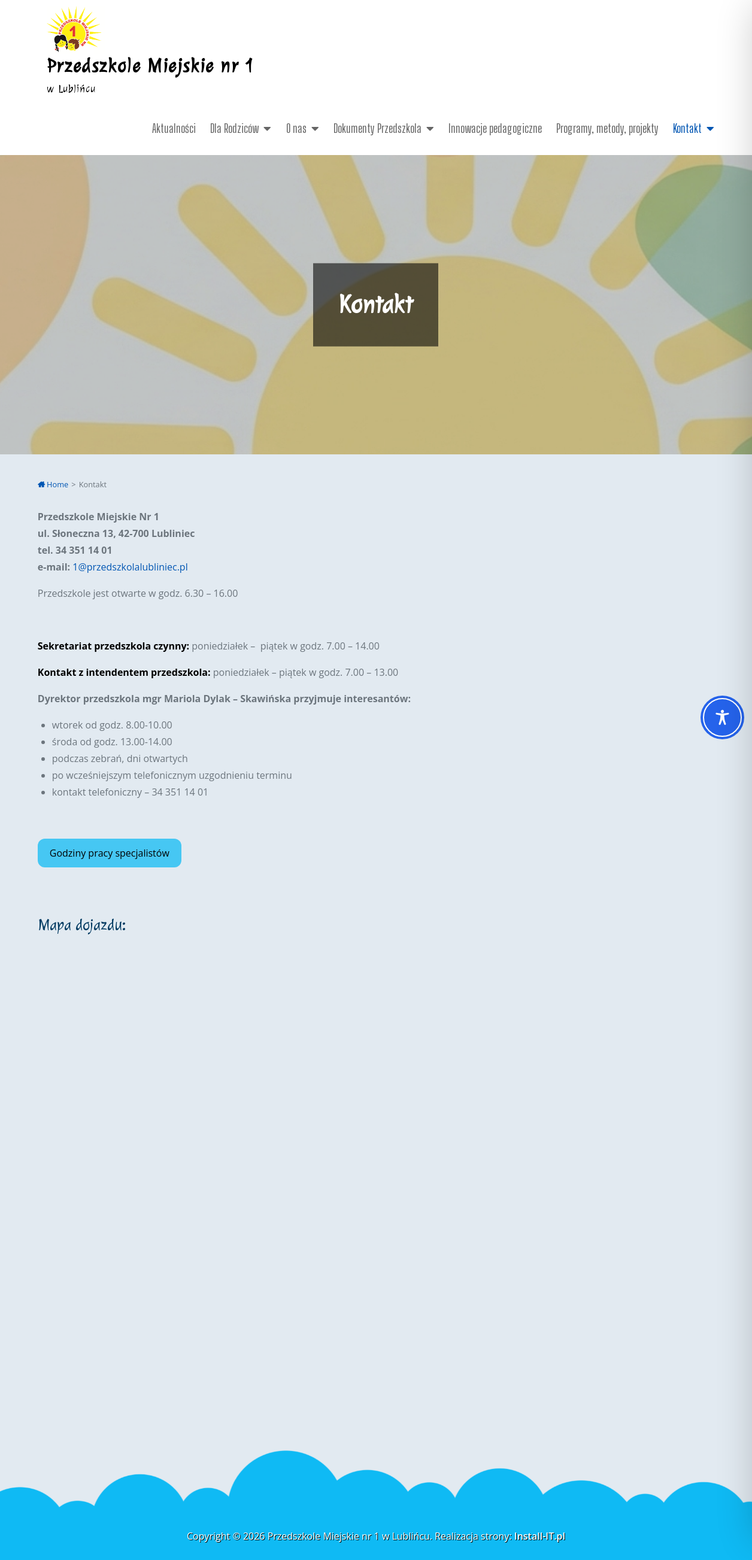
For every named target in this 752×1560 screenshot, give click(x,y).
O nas (296, 128)
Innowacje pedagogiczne (495, 128)
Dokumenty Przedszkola (377, 128)
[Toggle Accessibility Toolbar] (722, 717)
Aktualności (174, 128)
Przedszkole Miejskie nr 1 (151, 65)
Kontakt (687, 128)
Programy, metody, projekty (607, 128)
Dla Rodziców (234, 128)
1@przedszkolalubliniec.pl (129, 566)
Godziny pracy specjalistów (109, 853)
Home (53, 484)
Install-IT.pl (539, 1536)
